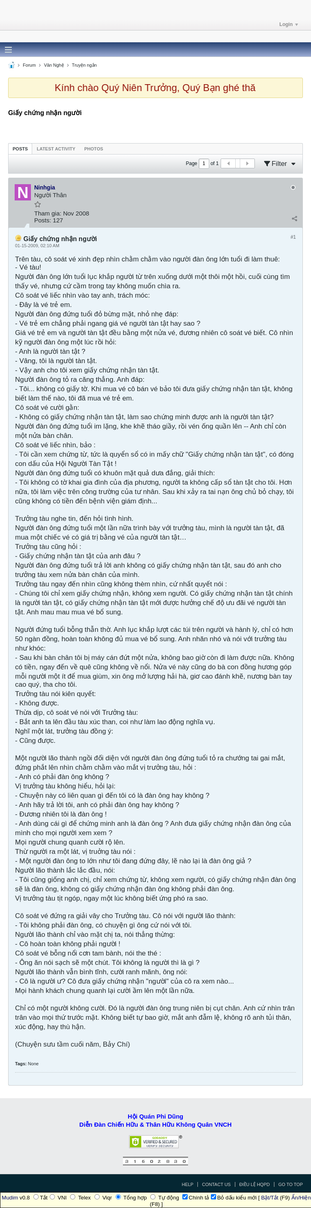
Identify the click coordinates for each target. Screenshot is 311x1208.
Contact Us (216, 1184)
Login (288, 24)
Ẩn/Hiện (301, 1198)
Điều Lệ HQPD (254, 1184)
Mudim (10, 1198)
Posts (20, 148)
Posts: (42, 220)
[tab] (20, 148)
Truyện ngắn (84, 65)
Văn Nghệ (54, 65)
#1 (293, 237)
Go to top (290, 1184)
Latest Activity (56, 148)
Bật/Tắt (269, 1198)
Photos (93, 148)
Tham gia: (47, 213)
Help (187, 1184)
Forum (29, 65)
